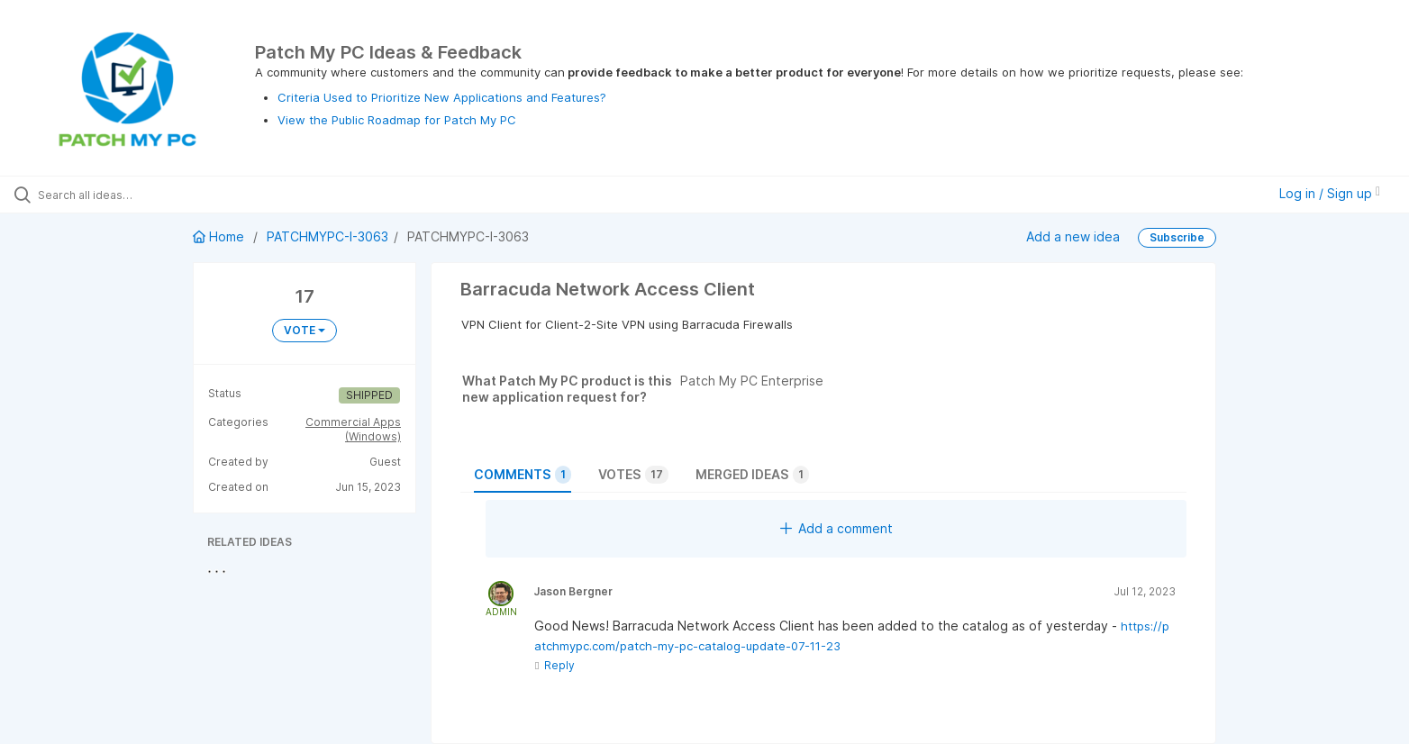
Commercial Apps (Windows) (353, 429)
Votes (633, 475)
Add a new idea (1073, 235)
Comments (522, 475)
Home (220, 236)
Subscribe (1177, 237)
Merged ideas (752, 475)
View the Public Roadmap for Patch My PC (396, 120)
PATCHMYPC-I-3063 (327, 236)
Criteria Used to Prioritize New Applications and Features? (441, 97)
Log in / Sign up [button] (1329, 193)
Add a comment (836, 528)
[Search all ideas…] (163, 194)
